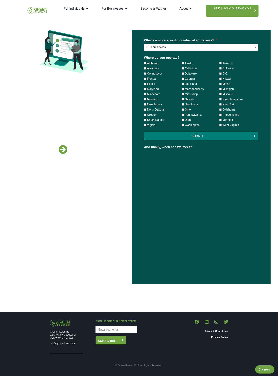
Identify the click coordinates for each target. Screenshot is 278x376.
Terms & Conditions (216, 331)
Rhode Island (231, 114)
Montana (152, 99)
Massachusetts (194, 88)
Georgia (190, 78)
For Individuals (76, 8)
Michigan (228, 88)
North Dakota (155, 109)
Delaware (191, 73)
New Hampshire (233, 99)
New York (229, 104)
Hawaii (227, 78)
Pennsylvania (193, 114)
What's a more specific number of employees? (179, 40)
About (185, 8)
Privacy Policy (219, 337)
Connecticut (154, 73)
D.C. (225, 73)
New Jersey (154, 104)
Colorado (228, 68)
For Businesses (114, 8)
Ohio (188, 109)
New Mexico (192, 104)
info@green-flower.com (63, 343)
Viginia (151, 124)
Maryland (153, 88)
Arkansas (153, 68)
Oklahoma (229, 109)
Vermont (228, 119)
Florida (151, 78)
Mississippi (191, 93)
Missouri (228, 93)
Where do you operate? (161, 57)
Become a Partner (153, 8)
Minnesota (153, 93)
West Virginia (231, 124)
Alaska (189, 63)
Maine (226, 83)
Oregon (152, 114)
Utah (188, 119)
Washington (192, 124)
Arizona (227, 63)
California (191, 68)
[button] (232, 10)
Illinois (151, 83)
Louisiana (191, 83)
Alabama (152, 63)
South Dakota (155, 119)
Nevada (189, 99)
